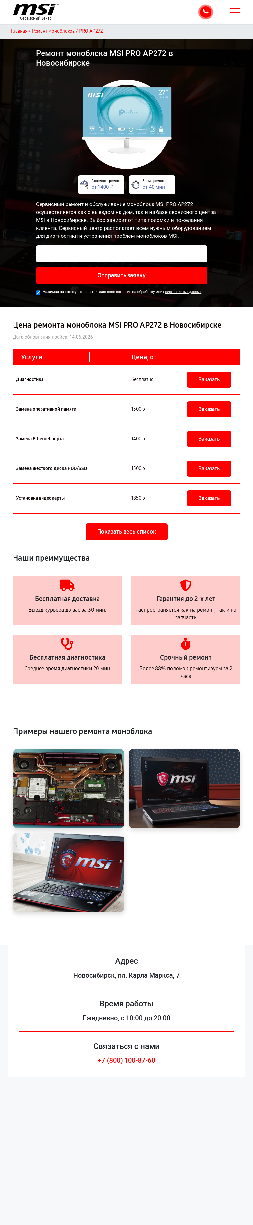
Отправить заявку (122, 275)
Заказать (209, 379)
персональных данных (183, 292)
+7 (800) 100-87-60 (126, 1060)
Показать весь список (126, 531)
